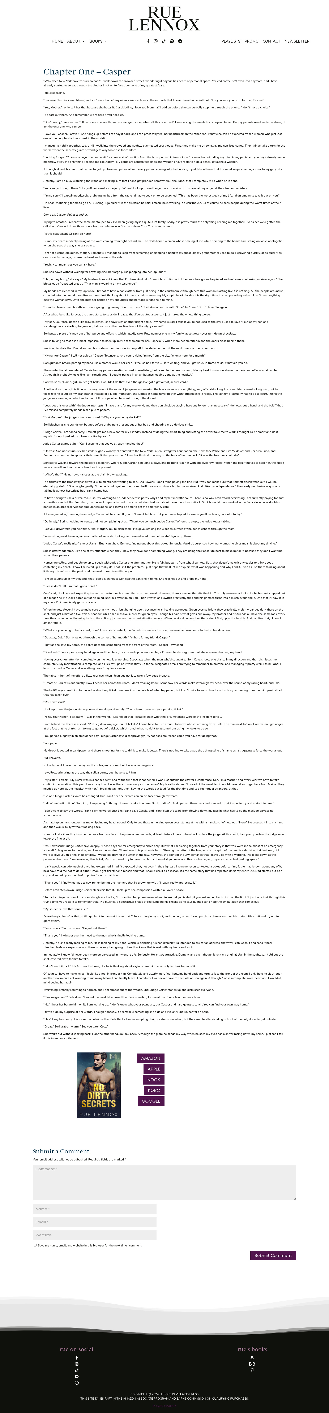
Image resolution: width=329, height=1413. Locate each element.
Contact (271, 41)
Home (57, 41)
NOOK (153, 1079)
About (76, 41)
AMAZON (150, 1058)
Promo (251, 41)
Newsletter (297, 41)
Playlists (230, 41)
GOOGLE (151, 1101)
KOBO (154, 1090)
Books (99, 41)
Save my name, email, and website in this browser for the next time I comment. (90, 1246)
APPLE (154, 1069)
